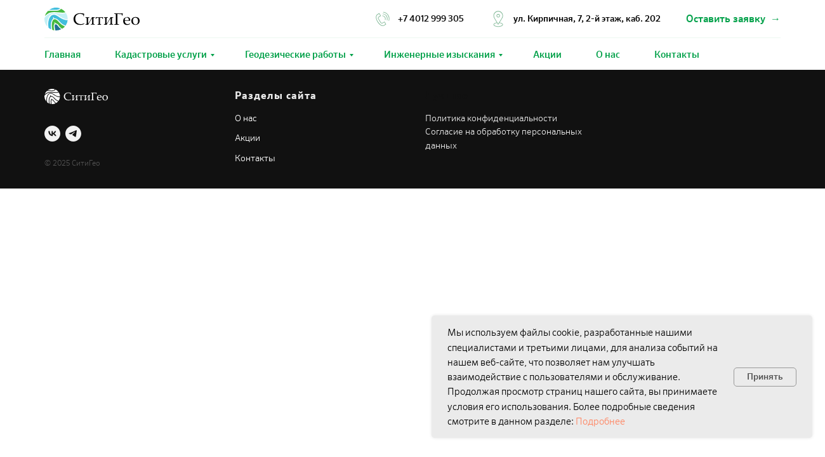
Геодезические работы (295, 54)
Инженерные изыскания (439, 54)
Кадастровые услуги (161, 54)
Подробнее (600, 421)
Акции (547, 54)
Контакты (676, 54)
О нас (608, 54)
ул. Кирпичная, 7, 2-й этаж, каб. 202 (587, 18)
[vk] (52, 134)
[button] (733, 19)
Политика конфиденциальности (491, 118)
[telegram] (73, 134)
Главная (62, 54)
